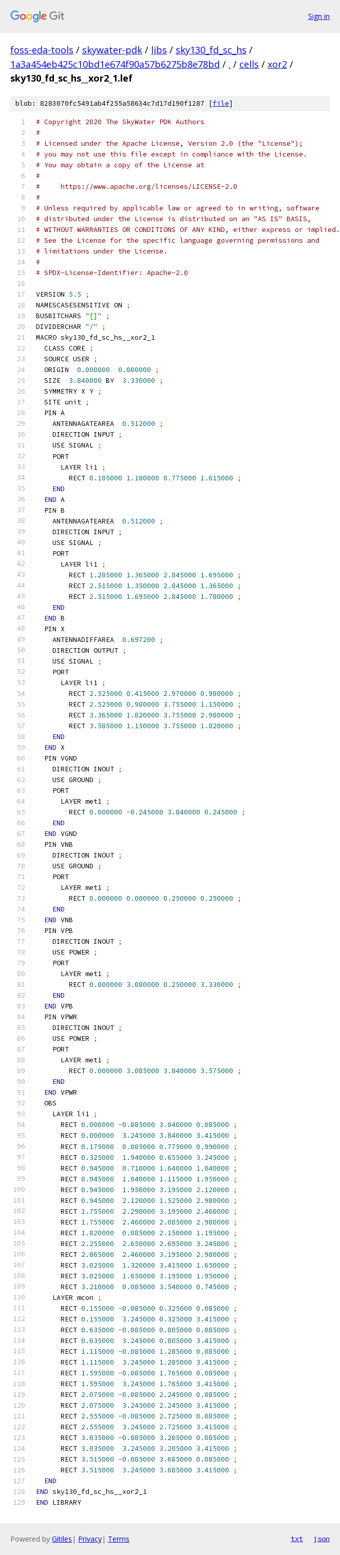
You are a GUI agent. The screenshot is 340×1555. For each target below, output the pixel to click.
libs (159, 50)
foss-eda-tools (41, 50)
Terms (118, 1539)
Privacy (90, 1539)
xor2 (277, 64)
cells (249, 64)
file (221, 103)
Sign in (319, 16)
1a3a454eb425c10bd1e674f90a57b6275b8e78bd (115, 64)
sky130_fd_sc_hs (211, 50)
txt (297, 1538)
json (321, 1538)
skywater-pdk (112, 50)
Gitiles (62, 1539)
